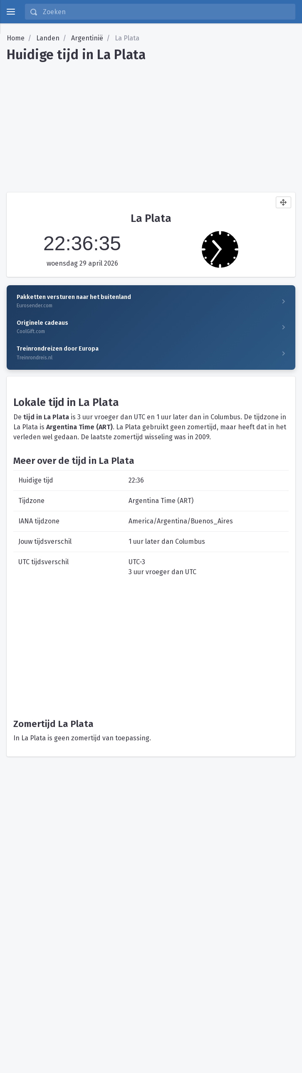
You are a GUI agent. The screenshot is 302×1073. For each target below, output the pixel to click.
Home (16, 38)
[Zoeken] (166, 12)
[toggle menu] (10, 11)
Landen (47, 38)
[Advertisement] (151, 124)
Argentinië (87, 38)
